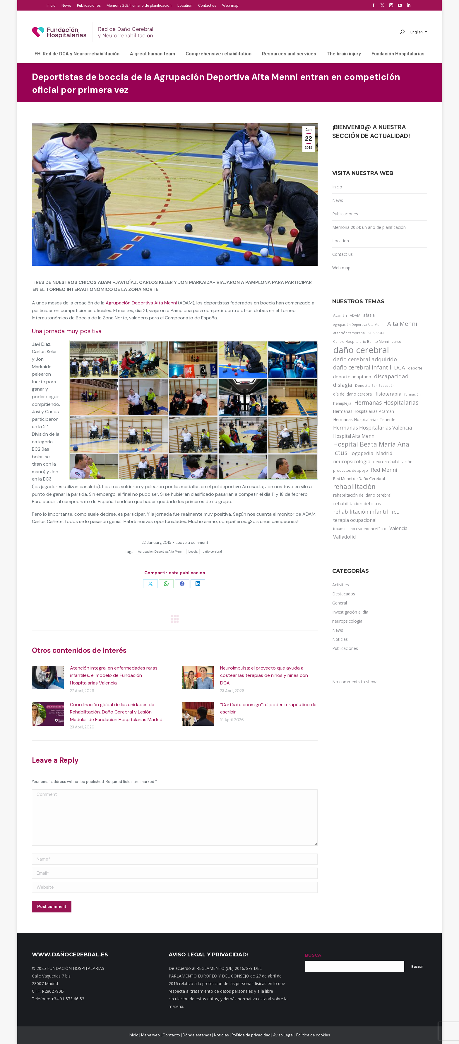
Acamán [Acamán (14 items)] (340, 315)
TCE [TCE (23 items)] (395, 512)
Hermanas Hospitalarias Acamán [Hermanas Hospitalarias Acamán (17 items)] (363, 411)
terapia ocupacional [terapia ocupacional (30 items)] (354, 520)
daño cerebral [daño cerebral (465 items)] (361, 350)
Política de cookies (313, 1035)
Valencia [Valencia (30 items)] (398, 528)
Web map (341, 267)
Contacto (171, 1035)
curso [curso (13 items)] (396, 341)
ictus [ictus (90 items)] (340, 453)
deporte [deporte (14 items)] (415, 368)
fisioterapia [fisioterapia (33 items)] (388, 393)
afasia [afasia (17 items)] (369, 315)
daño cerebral (212, 551)
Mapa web (150, 1035)
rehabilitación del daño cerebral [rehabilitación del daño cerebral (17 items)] (362, 495)
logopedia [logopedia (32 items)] (361, 453)
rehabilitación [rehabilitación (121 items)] (354, 487)
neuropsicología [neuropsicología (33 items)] (351, 461)
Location (340, 240)
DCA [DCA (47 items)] (399, 367)
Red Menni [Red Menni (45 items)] (384, 469)
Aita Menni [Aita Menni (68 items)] (402, 324)
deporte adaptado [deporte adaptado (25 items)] (352, 376)
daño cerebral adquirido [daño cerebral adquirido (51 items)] (365, 359)
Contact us (342, 254)
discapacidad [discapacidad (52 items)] (391, 376)
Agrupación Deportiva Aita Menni (142, 303)
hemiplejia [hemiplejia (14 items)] (342, 403)
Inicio (337, 187)
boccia (193, 551)
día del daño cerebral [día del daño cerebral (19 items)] (353, 394)
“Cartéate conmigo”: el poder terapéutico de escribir (268, 708)
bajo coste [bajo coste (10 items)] (376, 333)
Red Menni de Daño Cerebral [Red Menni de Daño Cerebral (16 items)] (359, 478)
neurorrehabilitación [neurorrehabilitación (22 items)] (392, 461)
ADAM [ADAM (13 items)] (355, 315)
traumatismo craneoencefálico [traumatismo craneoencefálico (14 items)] (359, 528)
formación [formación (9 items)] (412, 394)
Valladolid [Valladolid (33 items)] (344, 536)
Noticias (221, 1035)
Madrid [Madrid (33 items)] (384, 453)
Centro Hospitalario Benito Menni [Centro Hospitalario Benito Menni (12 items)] (361, 341)
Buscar (417, 967)
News (337, 200)
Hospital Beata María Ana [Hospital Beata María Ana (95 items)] (371, 444)
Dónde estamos (197, 1035)
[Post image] (48, 677)
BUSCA (313, 955)
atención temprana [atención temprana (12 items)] (349, 333)
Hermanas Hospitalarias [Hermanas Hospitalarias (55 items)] (386, 402)
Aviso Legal (283, 1035)
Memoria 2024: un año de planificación (369, 227)
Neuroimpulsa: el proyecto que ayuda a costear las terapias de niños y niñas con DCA (264, 675)
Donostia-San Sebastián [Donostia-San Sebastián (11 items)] (375, 385)
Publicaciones (345, 214)
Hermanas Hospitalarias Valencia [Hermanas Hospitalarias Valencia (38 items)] (372, 427)
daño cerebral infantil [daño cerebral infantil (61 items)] (362, 367)
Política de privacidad (251, 1035)
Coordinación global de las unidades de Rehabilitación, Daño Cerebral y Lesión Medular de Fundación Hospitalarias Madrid (116, 712)
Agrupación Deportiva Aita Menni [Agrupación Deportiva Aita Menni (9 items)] (358, 325)
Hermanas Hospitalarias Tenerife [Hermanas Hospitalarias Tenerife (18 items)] (364, 419)
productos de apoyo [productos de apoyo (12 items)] (350, 470)
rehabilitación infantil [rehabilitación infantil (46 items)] (360, 511)
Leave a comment (192, 542)
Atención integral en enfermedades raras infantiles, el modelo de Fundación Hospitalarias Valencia (113, 675)
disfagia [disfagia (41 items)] (342, 384)
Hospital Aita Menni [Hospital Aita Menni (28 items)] (354, 436)
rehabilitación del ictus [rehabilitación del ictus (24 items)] (357, 503)
